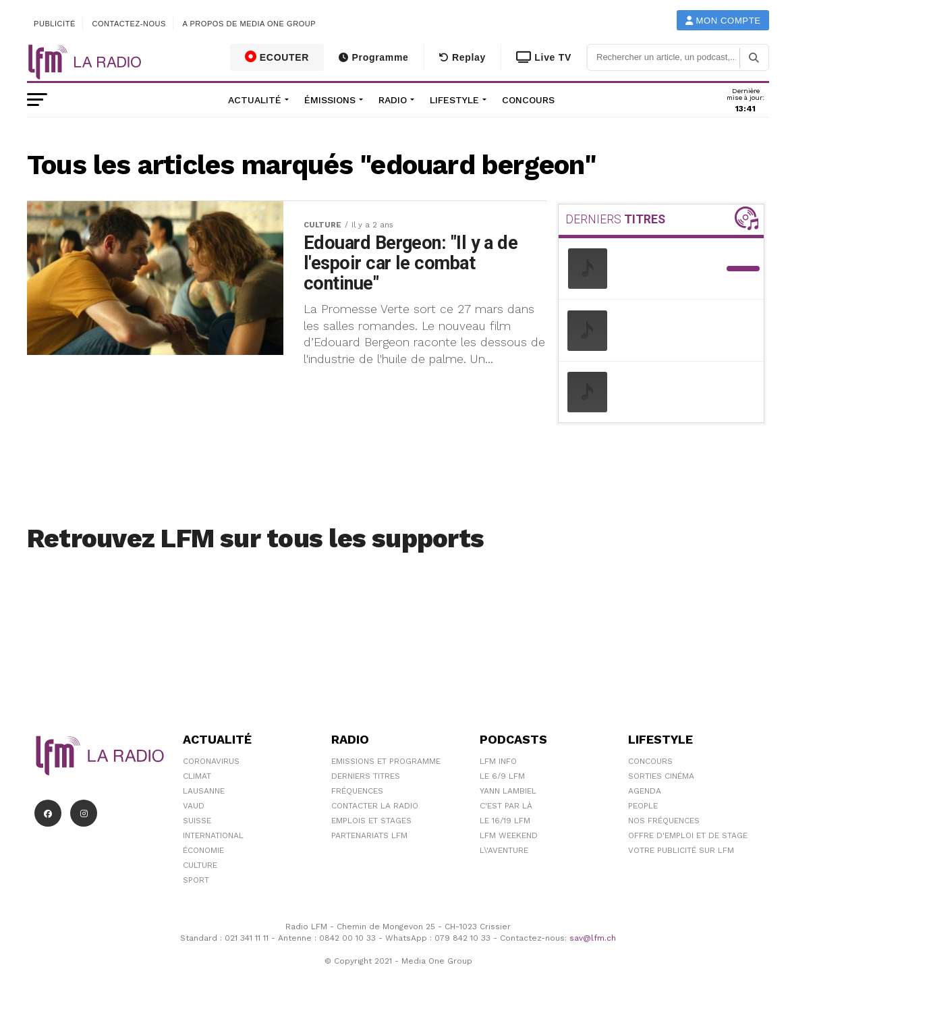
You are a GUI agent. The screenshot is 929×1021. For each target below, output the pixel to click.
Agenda (644, 791)
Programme (373, 57)
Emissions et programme (386, 761)
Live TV (543, 57)
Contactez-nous (129, 24)
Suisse (197, 820)
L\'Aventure (504, 850)
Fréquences (357, 791)
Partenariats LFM (369, 835)
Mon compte (723, 21)
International (213, 835)
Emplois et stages (371, 820)
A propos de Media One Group (249, 24)
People (643, 805)
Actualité (254, 99)
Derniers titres (365, 776)
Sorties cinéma (661, 776)
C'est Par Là (506, 805)
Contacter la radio (374, 805)
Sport (196, 880)
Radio (392, 99)
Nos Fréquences (664, 820)
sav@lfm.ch (592, 938)
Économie (203, 850)
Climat (197, 776)
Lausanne (204, 791)
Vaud (193, 805)
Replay (462, 57)
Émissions (330, 99)
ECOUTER (277, 57)
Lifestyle (454, 99)
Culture (200, 865)
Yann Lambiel (508, 791)
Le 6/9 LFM (502, 776)
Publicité (55, 24)
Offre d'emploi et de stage (688, 835)
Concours (528, 99)
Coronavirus (211, 761)
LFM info (498, 761)
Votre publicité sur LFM (681, 850)
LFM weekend (509, 835)
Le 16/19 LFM (505, 820)
